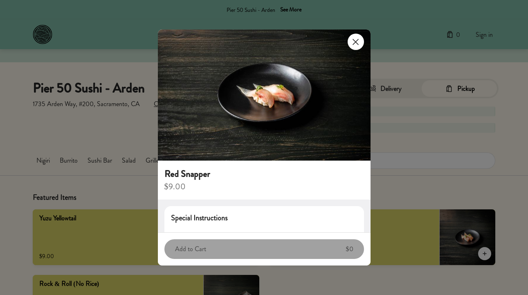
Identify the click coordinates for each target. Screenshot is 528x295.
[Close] (356, 42)
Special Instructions (199, 218)
